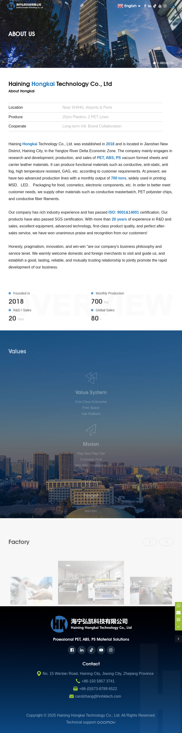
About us (166, 63)
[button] (150, 553)
